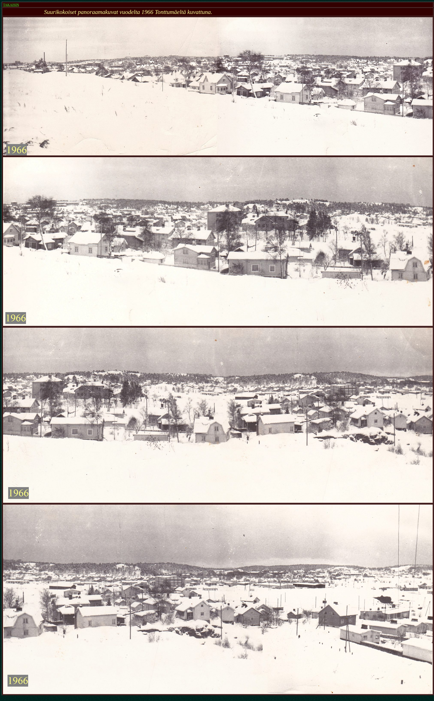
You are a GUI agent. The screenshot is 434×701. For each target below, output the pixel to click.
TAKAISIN (11, 5)
